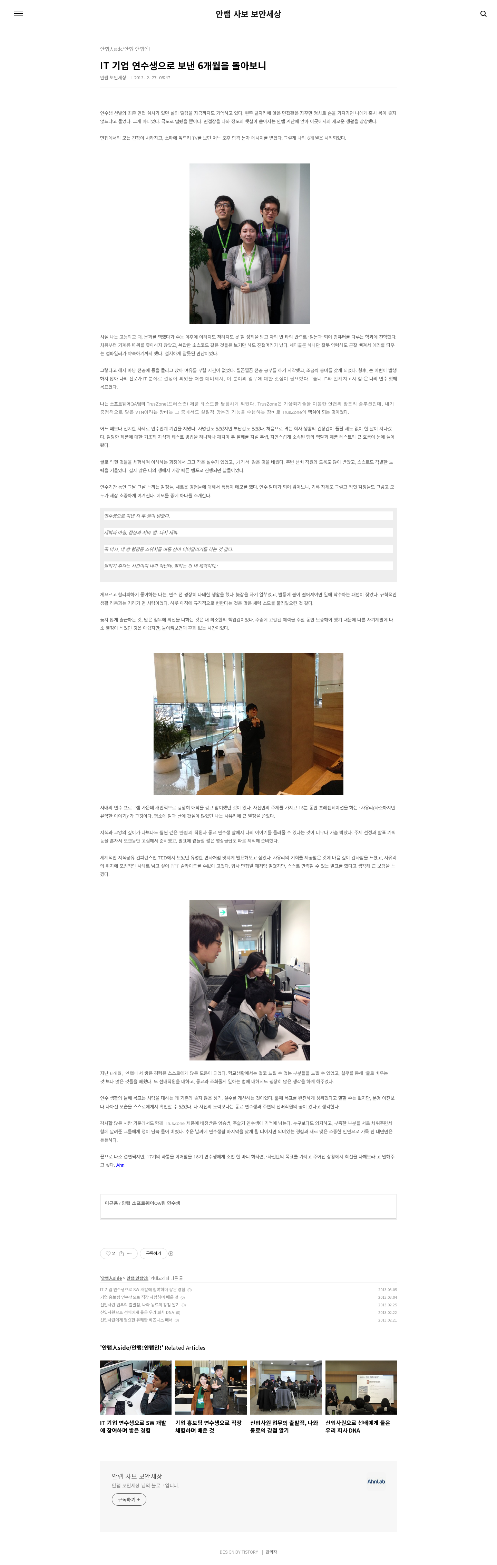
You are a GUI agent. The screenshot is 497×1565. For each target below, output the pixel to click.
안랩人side (111, 1278)
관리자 (271, 1552)
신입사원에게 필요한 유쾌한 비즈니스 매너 (136, 1320)
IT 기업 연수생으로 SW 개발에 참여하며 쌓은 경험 (142, 1289)
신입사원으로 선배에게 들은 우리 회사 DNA (137, 1312)
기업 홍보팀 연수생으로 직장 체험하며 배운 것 (139, 1297)
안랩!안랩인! (137, 1278)
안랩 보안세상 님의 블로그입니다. (145, 1485)
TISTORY (250, 1552)
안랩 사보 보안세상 (248, 14)
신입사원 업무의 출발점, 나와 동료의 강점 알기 (139, 1304)
